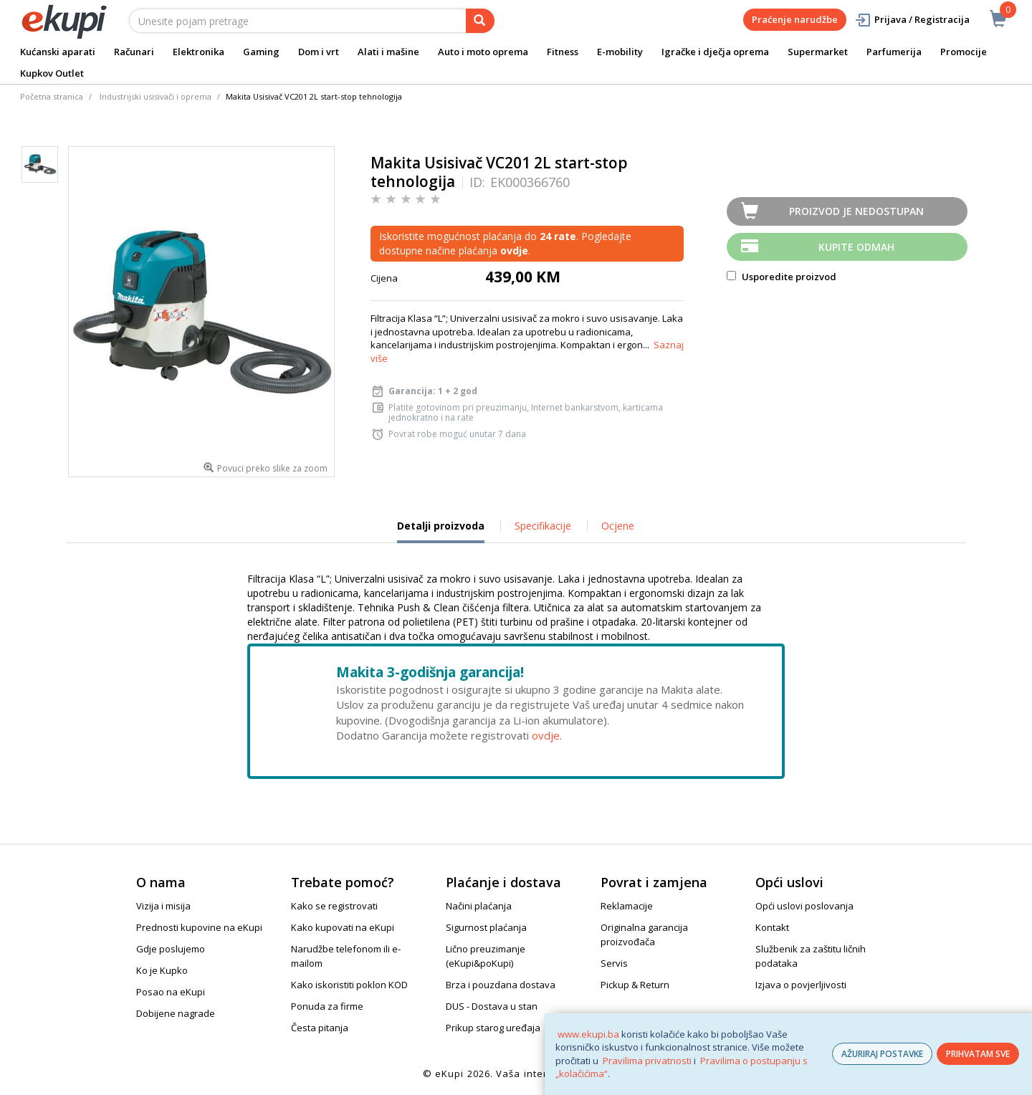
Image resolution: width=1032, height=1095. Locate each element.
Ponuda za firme (327, 1006)
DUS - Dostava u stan (492, 1006)
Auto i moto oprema (483, 51)
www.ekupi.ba (588, 1034)
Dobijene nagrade (175, 1013)
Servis (614, 963)
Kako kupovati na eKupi (342, 927)
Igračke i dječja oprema (715, 51)
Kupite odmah (856, 247)
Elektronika (198, 51)
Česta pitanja (319, 1027)
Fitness (562, 51)
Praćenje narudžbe (795, 19)
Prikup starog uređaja (493, 1027)
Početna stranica (51, 96)
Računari (134, 51)
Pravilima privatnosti (647, 1060)
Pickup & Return (635, 984)
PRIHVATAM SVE (978, 1054)
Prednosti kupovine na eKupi (199, 927)
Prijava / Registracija (912, 20)
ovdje (546, 735)
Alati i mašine (388, 51)
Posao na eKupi (170, 991)
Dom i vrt (318, 51)
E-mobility (620, 51)
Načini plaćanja (479, 905)
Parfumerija (894, 51)
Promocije (963, 51)
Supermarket (818, 51)
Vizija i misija (163, 905)
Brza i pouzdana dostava (500, 984)
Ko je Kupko (162, 970)
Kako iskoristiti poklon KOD (349, 984)
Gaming (261, 51)
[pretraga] (480, 21)
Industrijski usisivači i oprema (155, 96)
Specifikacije (543, 525)
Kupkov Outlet (52, 73)
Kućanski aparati (57, 51)
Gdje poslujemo (170, 948)
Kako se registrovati (334, 905)
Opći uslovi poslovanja (804, 905)
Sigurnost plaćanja (486, 927)
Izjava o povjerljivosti (800, 984)
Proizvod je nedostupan (856, 211)
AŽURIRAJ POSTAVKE (882, 1054)
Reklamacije (627, 905)
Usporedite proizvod (781, 276)
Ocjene (617, 525)
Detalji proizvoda (440, 531)
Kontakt (772, 927)
